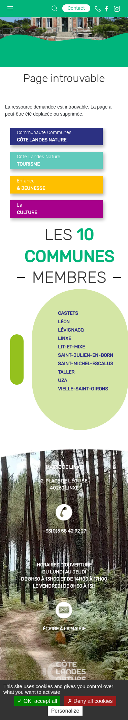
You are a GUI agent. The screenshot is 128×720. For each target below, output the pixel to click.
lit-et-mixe (71, 347)
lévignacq (71, 330)
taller (66, 372)
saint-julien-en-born (85, 355)
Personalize (65, 711)
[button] (10, 7)
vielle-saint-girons (83, 389)
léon (64, 322)
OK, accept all (37, 701)
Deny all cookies (90, 701)
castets (68, 313)
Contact (76, 8)
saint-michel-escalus (85, 364)
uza (62, 380)
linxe (64, 338)
